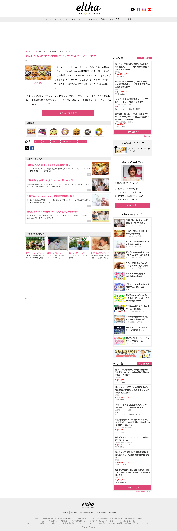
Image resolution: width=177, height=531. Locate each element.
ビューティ (70, 19)
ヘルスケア (58, 19)
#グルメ (38, 141)
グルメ (34, 51)
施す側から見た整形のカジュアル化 (132, 196)
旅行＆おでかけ (106, 19)
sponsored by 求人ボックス (144, 136)
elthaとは (64, 512)
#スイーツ (55, 141)
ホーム (27, 51)
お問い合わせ (101, 512)
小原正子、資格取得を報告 (128, 189)
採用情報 (112, 512)
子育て (118, 19)
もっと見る (133, 205)
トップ (48, 19)
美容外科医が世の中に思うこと (130, 199)
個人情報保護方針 (87, 512)
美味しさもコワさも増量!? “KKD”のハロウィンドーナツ (60, 55)
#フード (46, 141)
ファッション (92, 19)
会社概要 (74, 512)
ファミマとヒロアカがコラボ (129, 192)
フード (81, 19)
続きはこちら (133, 132)
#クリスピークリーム (69, 141)
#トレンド (82, 141)
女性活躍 (127, 19)
